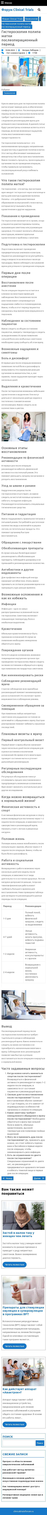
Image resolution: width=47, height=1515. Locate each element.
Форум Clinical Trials (18, 9)
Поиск (8, 1436)
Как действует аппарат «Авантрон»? (20, 1390)
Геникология (31, 19)
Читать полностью (16, 1265)
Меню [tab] (6, 2)
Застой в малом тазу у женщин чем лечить (18, 1234)
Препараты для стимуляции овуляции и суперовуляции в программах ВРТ (23, 1311)
